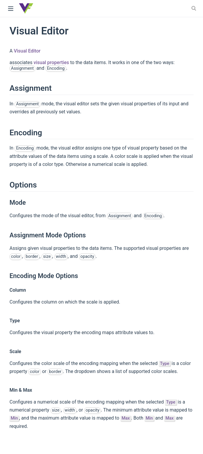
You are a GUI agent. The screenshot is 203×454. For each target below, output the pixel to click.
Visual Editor (27, 51)
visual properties (51, 62)
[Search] (194, 8)
